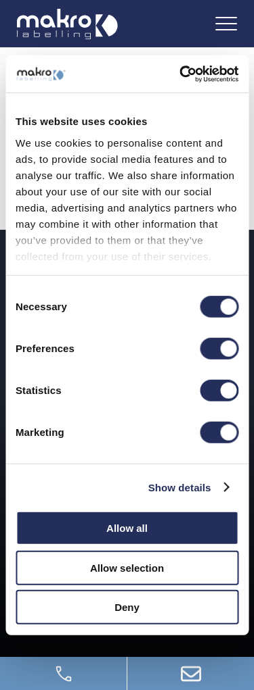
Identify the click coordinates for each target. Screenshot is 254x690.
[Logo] (67, 24)
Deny (127, 607)
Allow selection (127, 567)
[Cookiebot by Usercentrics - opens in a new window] (180, 73)
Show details (179, 487)
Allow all (127, 528)
